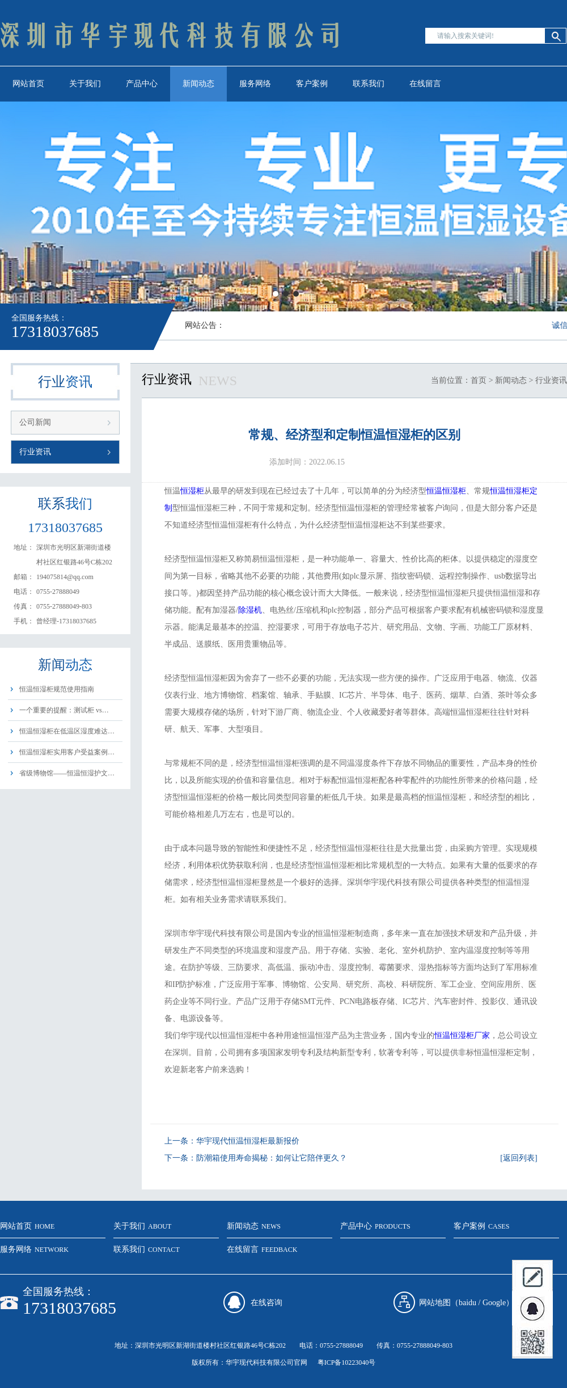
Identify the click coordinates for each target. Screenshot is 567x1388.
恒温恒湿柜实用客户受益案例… (67, 752)
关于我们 (85, 83)
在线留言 (425, 83)
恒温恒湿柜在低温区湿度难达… (67, 731)
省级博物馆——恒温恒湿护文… (67, 773)
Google (494, 1302)
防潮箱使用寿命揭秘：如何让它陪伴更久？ (271, 1158)
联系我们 (368, 83)
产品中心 (142, 83)
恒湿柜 (192, 491)
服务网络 (255, 83)
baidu (467, 1302)
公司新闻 (35, 422)
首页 (478, 380)
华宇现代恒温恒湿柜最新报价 (247, 1141)
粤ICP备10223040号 (347, 1362)
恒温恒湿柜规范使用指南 (56, 689)
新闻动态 (198, 83)
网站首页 (28, 83)
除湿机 (250, 610)
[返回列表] (518, 1158)
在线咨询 (266, 1302)
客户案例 (312, 83)
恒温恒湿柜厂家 (462, 1035)
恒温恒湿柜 (446, 491)
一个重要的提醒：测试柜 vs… (64, 710)
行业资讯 (35, 452)
